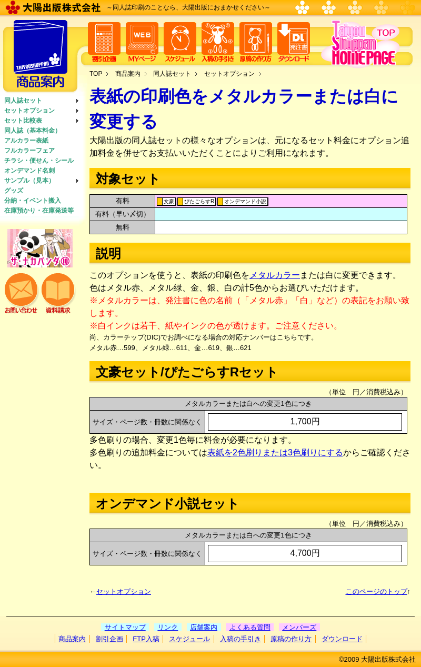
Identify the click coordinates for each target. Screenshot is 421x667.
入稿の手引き (240, 639)
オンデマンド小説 (245, 201)
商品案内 (128, 73)
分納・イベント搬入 (32, 200)
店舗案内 (203, 627)
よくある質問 (249, 627)
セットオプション (29, 110)
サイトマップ (125, 627)
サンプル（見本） (29, 180)
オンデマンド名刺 (29, 170)
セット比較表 (23, 120)
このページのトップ (376, 591)
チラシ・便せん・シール (39, 160)
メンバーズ (299, 627)
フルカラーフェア (29, 150)
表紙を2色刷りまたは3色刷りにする (275, 452)
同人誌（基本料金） (32, 130)
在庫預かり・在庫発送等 (39, 210)
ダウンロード (342, 639)
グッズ (13, 190)
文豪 (169, 201)
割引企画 (109, 639)
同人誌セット (23, 100)
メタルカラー (274, 275)
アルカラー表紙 (26, 140)
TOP (95, 73)
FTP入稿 (146, 639)
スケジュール (189, 639)
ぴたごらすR (199, 201)
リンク (167, 627)
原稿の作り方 (291, 639)
